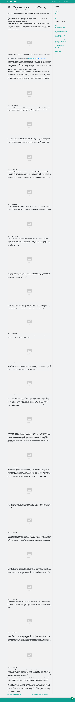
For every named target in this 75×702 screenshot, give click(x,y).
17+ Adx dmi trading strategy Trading (61, 24)
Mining (56, 13)
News (56, 16)
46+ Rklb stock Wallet (59, 45)
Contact (59, 1)
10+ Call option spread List (60, 53)
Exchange (57, 11)
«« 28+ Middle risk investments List (14, 694)
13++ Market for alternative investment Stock (60, 36)
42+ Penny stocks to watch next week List (60, 50)
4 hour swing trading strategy (21, 58)
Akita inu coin (11, 58)
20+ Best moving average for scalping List (61, 32)
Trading (56, 18)
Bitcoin (56, 8)
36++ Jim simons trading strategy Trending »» (39, 694)
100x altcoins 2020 (42, 58)
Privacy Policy (65, 1)
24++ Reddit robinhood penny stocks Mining (61, 42)
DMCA (55, 1)
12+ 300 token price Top (60, 39)
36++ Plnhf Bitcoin (59, 47)
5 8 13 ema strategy (33, 58)
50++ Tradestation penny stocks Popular (60, 28)
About (52, 1)
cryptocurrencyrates (14, 1)
